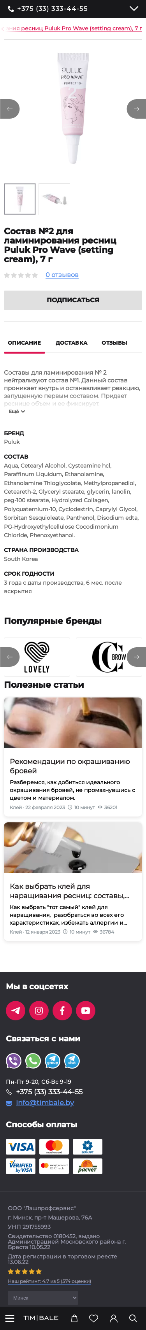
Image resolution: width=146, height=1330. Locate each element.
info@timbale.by (45, 1112)
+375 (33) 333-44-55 (52, 9)
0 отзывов (62, 275)
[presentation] (9, 666)
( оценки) (49, 1290)
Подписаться (73, 309)
